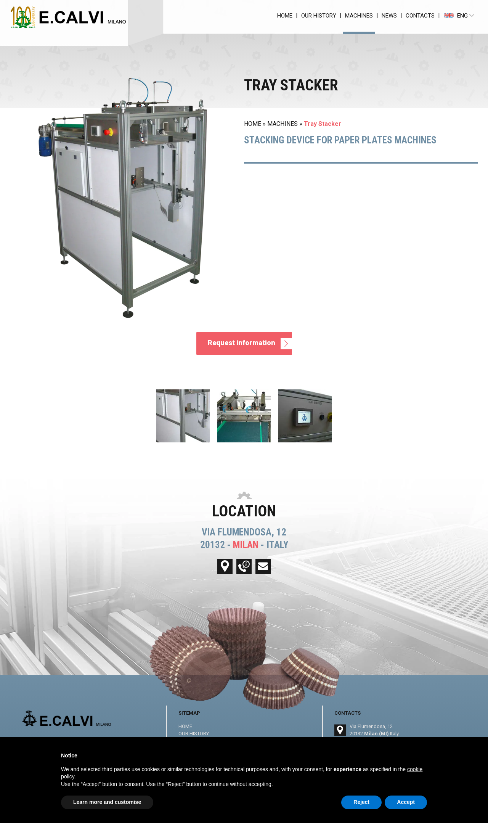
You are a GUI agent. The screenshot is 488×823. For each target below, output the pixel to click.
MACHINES (359, 15)
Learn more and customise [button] (107, 802)
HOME (284, 15)
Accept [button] (406, 802)
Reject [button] (361, 802)
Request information (250, 343)
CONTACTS (420, 15)
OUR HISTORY (318, 15)
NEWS (389, 15)
